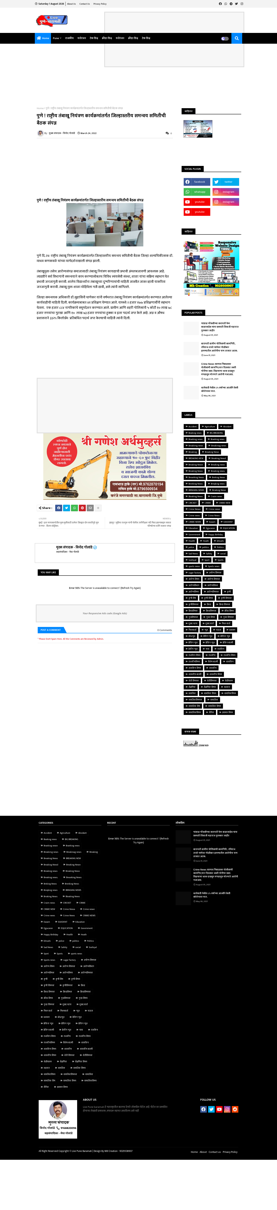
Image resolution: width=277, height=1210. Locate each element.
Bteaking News (196, 496)
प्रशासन (232, 630)
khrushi (220, 541)
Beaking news (195, 433)
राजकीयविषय (194, 662)
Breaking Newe (196, 465)
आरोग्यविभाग (194, 585)
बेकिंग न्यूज (207, 636)
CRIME (208, 503)
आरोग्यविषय (194, 592)
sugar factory (195, 573)
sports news (194, 566)
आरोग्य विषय (194, 579)
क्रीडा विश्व (107, 38)
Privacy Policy (100, 4)
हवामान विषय (227, 712)
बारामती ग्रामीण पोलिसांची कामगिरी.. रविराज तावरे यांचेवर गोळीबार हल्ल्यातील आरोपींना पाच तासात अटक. (219, 347)
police (191, 547)
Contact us (84, 4)
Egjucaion (210, 528)
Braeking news (217, 439)
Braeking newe (196, 439)
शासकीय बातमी (195, 674)
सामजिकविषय (230, 693)
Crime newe (214, 509)
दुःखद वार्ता (209, 623)
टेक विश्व (94, 38)
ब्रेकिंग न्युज (193, 642)
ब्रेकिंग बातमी (228, 642)
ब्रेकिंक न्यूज (225, 636)
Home (45, 38)
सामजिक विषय (210, 693)
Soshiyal (192, 560)
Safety (209, 554)
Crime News (214, 515)
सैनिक (211, 712)
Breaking (193, 452)
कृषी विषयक (226, 598)
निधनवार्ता (192, 630)
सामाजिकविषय (195, 712)
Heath (206, 541)
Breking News (218, 477)
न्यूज (206, 630)
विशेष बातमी (213, 662)
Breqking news (218, 484)
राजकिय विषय (194, 655)
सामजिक (192, 693)
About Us (71, 4)
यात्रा (207, 649)
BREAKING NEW (196, 458)
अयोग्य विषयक (215, 573)
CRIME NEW (224, 503)
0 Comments (164, 630)
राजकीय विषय (229, 655)
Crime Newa (194, 509)
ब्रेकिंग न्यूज (210, 642)
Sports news (213, 566)
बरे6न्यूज (192, 636)
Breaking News (212, 452)
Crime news (194, 515)
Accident (193, 426)
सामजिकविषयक (195, 700)
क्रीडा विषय (229, 611)
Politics (220, 547)
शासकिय (230, 662)
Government (194, 534)
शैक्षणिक (192, 687)
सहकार (227, 687)
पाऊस (218, 630)
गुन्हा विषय (210, 617)
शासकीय (213, 668)
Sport (206, 560)
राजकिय (220, 649)
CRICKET (193, 503)
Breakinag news (218, 446)
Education (193, 528)
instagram (228, 192)
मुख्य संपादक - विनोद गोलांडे (74, 547)
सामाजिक (214, 700)
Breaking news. (218, 471)
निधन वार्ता (226, 623)
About (203, 1152)
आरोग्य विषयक (213, 579)
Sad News (193, 554)
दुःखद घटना (193, 623)
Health (192, 541)
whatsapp (199, 192)
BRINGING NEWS (196, 490)
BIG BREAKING (216, 433)
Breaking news (218, 465)
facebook (199, 182)
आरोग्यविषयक (213, 592)
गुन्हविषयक (193, 617)
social (223, 554)
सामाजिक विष (194, 706)
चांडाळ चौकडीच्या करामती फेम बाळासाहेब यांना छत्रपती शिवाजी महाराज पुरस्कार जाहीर (220, 327)
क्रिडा (209, 604)
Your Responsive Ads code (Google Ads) (105, 613)
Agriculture (210, 426)
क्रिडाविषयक (211, 611)
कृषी (229, 592)
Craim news (216, 496)
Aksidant (227, 426)
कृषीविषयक (194, 604)
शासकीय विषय (215, 674)
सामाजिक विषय (214, 706)
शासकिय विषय (195, 668)
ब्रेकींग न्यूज (193, 649)
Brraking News (219, 490)
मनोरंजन (82, 38)
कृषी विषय (208, 598)
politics (205, 547)
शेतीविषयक (212, 681)
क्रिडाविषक (193, 611)
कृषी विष (192, 598)
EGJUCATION (229, 528)
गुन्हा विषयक (228, 617)
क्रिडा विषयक (224, 604)
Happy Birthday (215, 534)
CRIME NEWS (195, 522)
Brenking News (196, 484)
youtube (199, 202)
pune (56, 38)
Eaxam (212, 522)
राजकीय (69, 38)
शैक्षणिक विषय (210, 687)
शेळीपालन (229, 681)
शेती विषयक (194, 681)
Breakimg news (196, 446)
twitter (228, 182)
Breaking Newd (218, 458)
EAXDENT (228, 522)
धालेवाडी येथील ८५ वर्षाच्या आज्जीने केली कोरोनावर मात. (219, 389)
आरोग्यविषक (212, 585)
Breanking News (196, 477)
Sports (221, 560)
